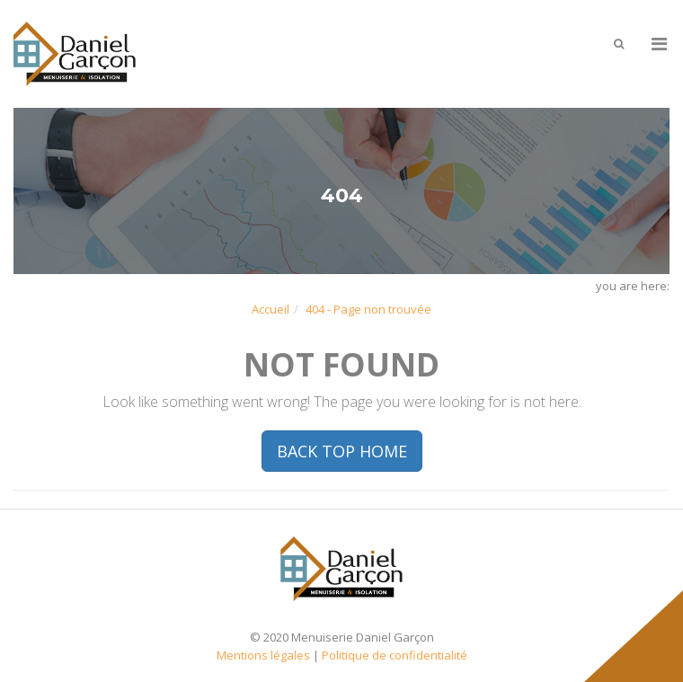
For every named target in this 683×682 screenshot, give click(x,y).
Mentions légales (263, 655)
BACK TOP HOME (342, 451)
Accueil (270, 309)
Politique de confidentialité (394, 655)
